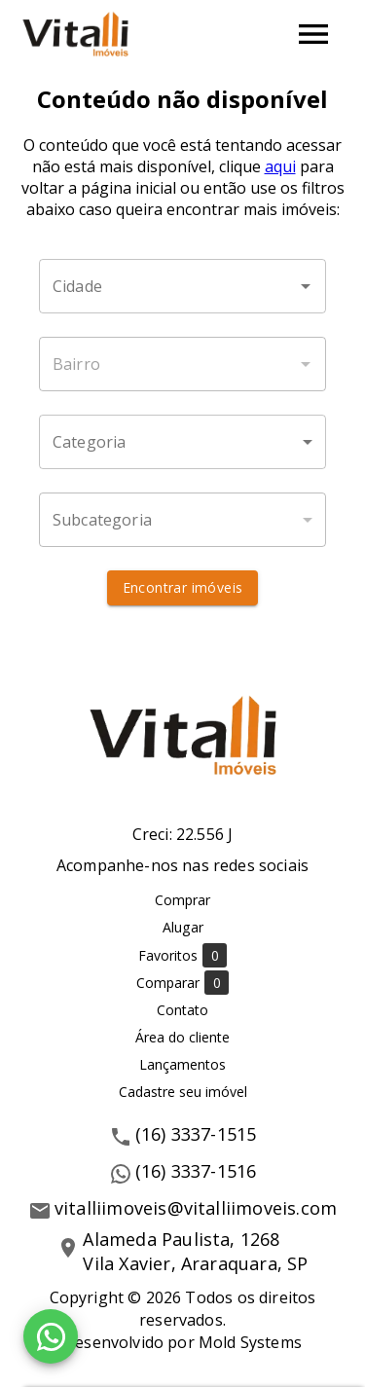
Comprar (182, 900)
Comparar (182, 982)
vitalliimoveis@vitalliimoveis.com (196, 1208)
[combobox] (182, 286)
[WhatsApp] (50, 1336)
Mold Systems (250, 1342)
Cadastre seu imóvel (183, 1091)
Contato (182, 1010)
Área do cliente (182, 1037)
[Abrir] (305, 286)
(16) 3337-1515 (196, 1134)
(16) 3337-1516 (196, 1171)
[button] (182, 442)
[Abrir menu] (313, 34)
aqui (280, 166)
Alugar (183, 927)
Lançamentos (182, 1064)
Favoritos (182, 955)
